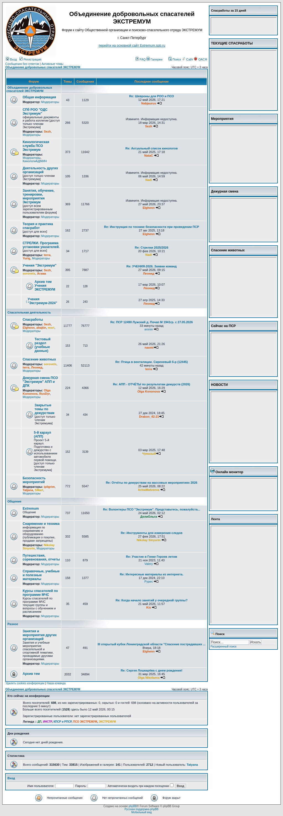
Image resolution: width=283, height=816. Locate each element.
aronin (149, 329)
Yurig (26, 258)
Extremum (31, 508)
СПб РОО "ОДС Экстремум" (35, 111)
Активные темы (52, 63)
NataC (148, 155)
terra (47, 255)
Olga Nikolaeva (148, 677)
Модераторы (50, 102)
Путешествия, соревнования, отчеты (41, 557)
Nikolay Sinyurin (149, 540)
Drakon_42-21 (149, 416)
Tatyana (192, 764)
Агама (41, 273)
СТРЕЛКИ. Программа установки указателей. (41, 245)
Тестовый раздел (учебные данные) (43, 345)
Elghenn (148, 207)
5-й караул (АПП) (42, 434)
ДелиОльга (148, 516)
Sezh (47, 131)
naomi (149, 347)
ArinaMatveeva (148, 489)
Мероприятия (222, 119)
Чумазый (149, 453)
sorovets (29, 273)
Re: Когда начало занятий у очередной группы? (151, 600)
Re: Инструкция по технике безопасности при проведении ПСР (151, 226)
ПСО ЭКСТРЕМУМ (85, 721)
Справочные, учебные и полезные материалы (41, 575)
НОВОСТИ (219, 385)
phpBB (133, 806)
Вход (11, 59)
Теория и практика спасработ (38, 226)
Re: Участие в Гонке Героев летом (151, 556)
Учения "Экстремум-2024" (42, 301)
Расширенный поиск (224, 646)
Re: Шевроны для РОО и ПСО (151, 96)
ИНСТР (47, 721)
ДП (39, 721)
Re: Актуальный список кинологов (151, 148)
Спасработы (33, 320)
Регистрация (30, 59)
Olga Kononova (37, 392)
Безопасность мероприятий (34, 480)
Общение (14, 501)
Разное (12, 624)
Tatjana (28, 490)
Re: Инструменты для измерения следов (151, 533)
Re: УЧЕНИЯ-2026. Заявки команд (151, 266)
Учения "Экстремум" (39, 265)
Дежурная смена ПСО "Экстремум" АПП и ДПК (40, 382)
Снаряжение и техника (41, 524)
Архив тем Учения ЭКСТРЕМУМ (45, 285)
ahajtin (41, 327)
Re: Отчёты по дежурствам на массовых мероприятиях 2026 (151, 482)
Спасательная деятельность (29, 312)
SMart (39, 490)
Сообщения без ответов (22, 63)
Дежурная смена (225, 191)
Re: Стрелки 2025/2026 (151, 247)
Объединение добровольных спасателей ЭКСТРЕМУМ (42, 67)
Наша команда (56, 683)
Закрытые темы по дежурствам (44, 409)
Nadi (148, 179)
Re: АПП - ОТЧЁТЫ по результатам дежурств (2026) (151, 384)
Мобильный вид (141, 812)
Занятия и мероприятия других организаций (40, 635)
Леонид (148, 273)
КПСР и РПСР (63, 721)
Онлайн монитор (229, 472)
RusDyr (44, 393)
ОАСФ (200, 59)
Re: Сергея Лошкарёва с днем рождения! (151, 670)
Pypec (149, 581)
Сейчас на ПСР (223, 326)
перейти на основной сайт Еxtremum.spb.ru (132, 46)
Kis (148, 607)
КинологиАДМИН (35, 161)
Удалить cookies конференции (25, 683)
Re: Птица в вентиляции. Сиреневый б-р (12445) (151, 362)
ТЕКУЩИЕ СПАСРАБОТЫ (232, 43)
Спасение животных (39, 359)
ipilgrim (49, 486)
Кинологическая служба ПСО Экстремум (36, 146)
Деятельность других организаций (40, 170)
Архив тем (31, 674)
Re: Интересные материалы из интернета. (152, 574)
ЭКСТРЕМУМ (107, 721)
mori (51, 327)
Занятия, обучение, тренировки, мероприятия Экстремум (38, 196)
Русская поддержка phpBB (141, 809)
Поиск (174, 59)
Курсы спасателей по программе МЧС (40, 593)
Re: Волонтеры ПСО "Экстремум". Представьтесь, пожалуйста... (151, 509)
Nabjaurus (148, 103)
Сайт (188, 59)
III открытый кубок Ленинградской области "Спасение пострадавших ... (151, 644)
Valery (149, 563)
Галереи (154, 59)
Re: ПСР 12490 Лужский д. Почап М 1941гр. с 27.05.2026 (151, 322)
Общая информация (39, 97)
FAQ (140, 59)
